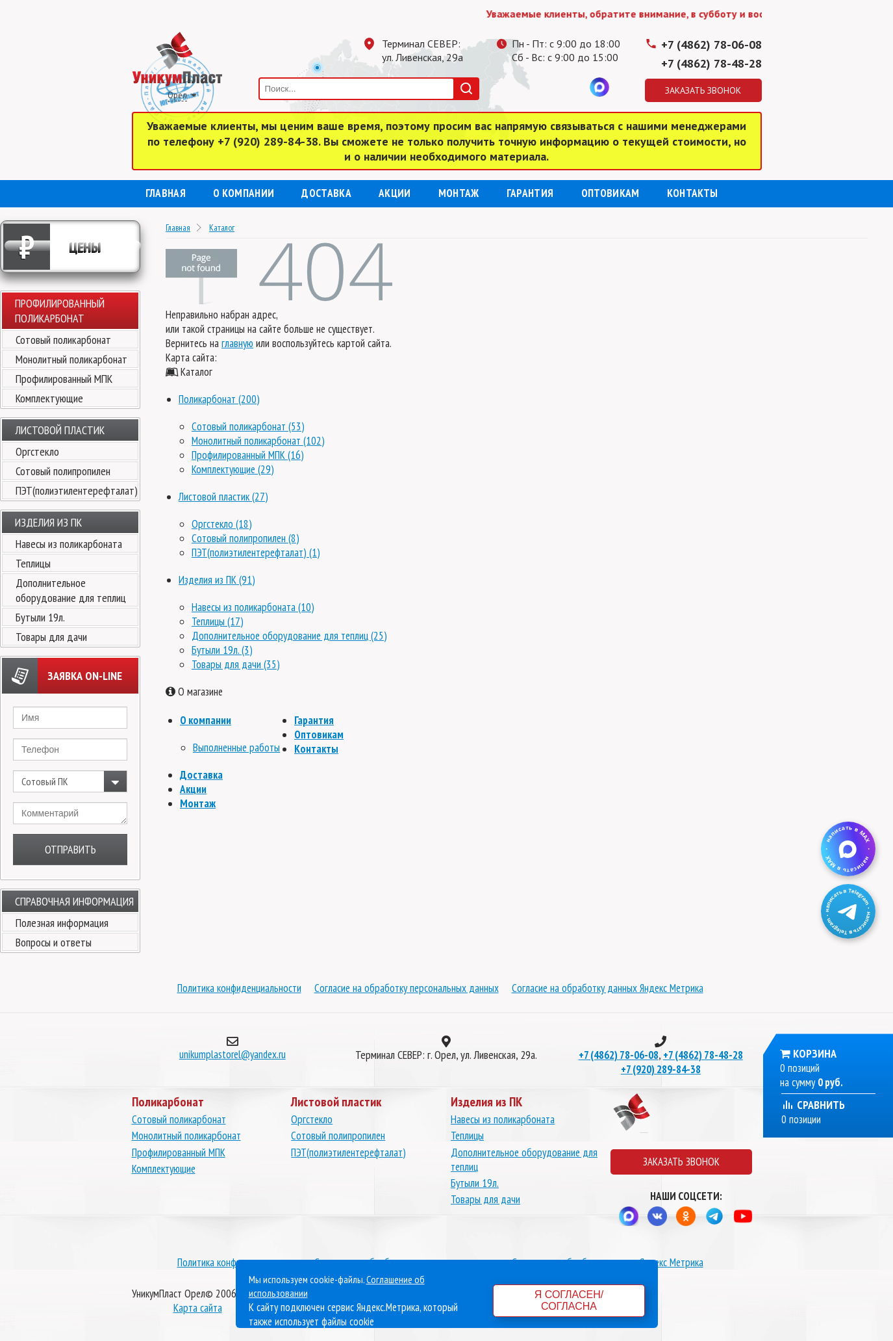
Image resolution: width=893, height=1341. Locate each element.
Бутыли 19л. (40, 617)
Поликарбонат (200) (219, 399)
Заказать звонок (703, 90)
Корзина (814, 1053)
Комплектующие (49, 398)
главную (237, 343)
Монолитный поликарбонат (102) (258, 441)
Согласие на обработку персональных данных (406, 988)
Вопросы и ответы (54, 942)
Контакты (692, 193)
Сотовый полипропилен (63, 470)
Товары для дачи (51, 636)
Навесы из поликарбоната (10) (253, 607)
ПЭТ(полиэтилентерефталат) (77, 490)
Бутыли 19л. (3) (222, 650)
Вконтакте (573, 87)
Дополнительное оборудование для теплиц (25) (289, 636)
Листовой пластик (60, 430)
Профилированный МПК (64, 378)
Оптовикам (610, 193)
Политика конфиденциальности (239, 988)
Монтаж (458, 193)
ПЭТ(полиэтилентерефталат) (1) (256, 552)
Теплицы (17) (218, 621)
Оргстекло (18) (222, 524)
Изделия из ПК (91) (217, 580)
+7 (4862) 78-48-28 (711, 63)
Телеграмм (521, 87)
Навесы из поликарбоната (69, 543)
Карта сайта (197, 1308)
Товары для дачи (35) (236, 664)
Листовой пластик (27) (223, 496)
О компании (243, 193)
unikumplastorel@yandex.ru (232, 1054)
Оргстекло (37, 451)
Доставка (326, 193)
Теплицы (33, 563)
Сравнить (813, 1104)
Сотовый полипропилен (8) (245, 538)
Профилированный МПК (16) (248, 455)
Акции (395, 193)
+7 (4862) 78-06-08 (711, 44)
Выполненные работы (236, 747)
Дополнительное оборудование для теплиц (71, 590)
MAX (599, 87)
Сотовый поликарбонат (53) (248, 426)
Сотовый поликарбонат (63, 339)
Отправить (70, 849)
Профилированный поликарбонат (60, 311)
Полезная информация (62, 922)
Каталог (221, 227)
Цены (52, 247)
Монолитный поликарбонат (71, 359)
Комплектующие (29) (233, 469)
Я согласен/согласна (569, 1300)
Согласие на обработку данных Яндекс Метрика (607, 988)
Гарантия (530, 193)
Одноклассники (547, 87)
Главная (165, 193)
